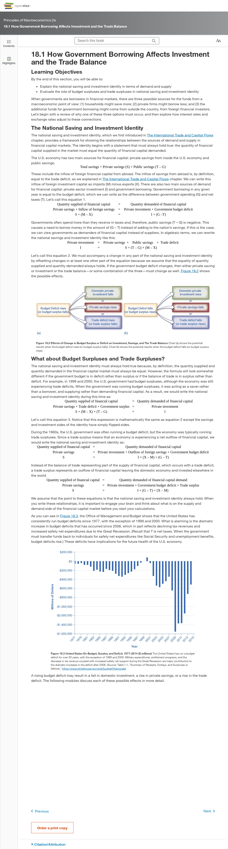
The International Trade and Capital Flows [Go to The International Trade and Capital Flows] (180, 135)
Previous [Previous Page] (39, 811)
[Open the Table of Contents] (9, 43)
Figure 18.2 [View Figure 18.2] (190, 271)
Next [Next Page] (210, 811)
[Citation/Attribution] (123, 844)
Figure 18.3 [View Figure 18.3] (69, 516)
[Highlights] (9, 60)
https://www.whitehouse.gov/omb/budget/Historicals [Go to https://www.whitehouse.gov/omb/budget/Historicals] (93, 668)
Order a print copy (52, 828)
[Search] (154, 40)
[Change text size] (218, 40)
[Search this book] (112, 40)
